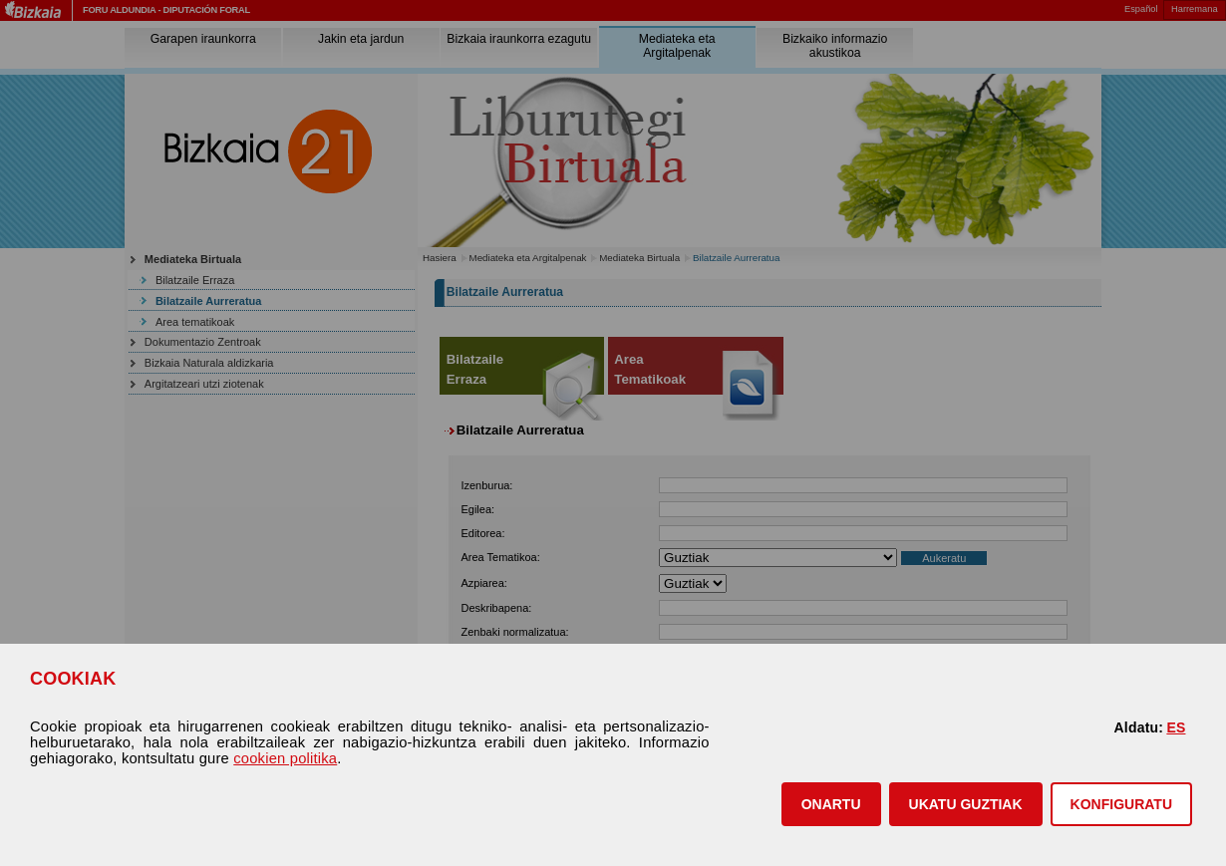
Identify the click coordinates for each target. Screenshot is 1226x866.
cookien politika (285, 758)
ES (1175, 727)
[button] (831, 804)
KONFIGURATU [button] (1121, 804)
